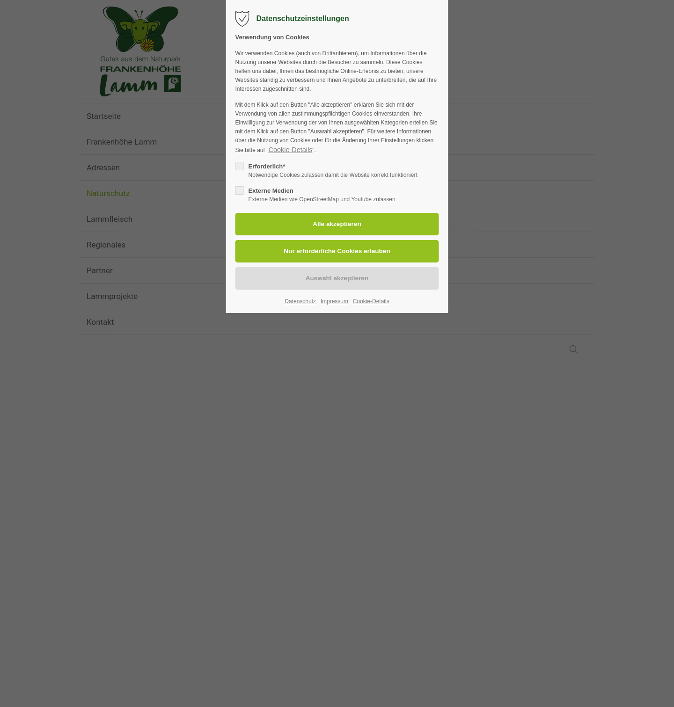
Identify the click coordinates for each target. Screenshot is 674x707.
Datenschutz (300, 301)
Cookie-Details (290, 149)
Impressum (334, 301)
